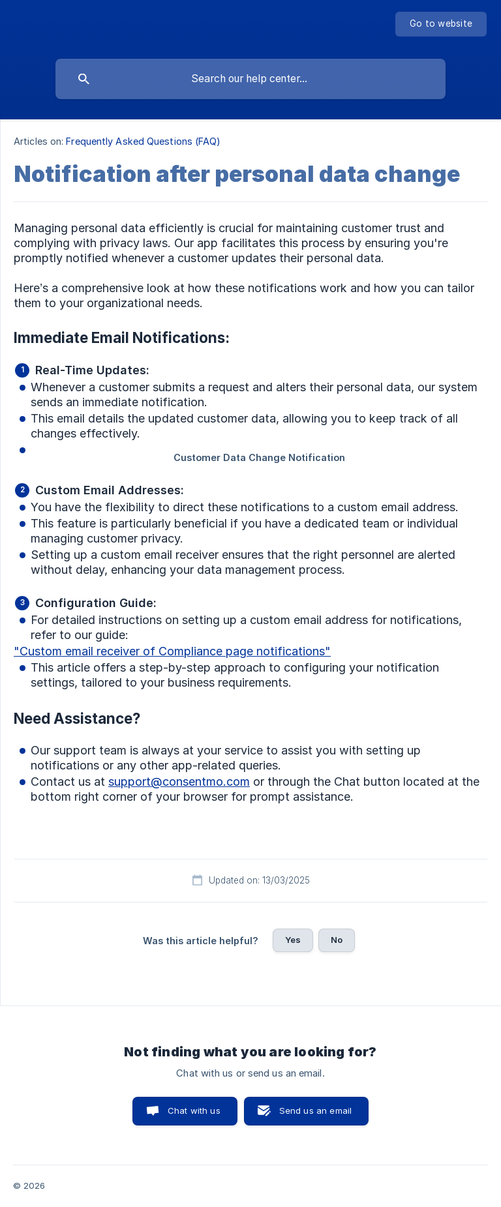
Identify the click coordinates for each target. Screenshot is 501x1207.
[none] (441, 24)
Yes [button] (293, 939)
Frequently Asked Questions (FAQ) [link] (143, 141)
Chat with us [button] (194, 1110)
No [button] (336, 939)
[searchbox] (250, 79)
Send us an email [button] (315, 1110)
